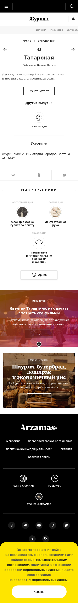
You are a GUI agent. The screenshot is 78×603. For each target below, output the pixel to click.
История (41, 29)
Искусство (56, 29)
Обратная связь (39, 457)
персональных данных (42, 570)
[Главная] (39, 427)
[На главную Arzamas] (39, 6)
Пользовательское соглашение (50, 441)
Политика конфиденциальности (29, 449)
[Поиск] (72, 6)
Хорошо (39, 591)
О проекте (13, 441)
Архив (27, 40)
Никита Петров (46, 65)
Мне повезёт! (73, 19)
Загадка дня (46, 40)
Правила (66, 449)
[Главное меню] (6, 6)
